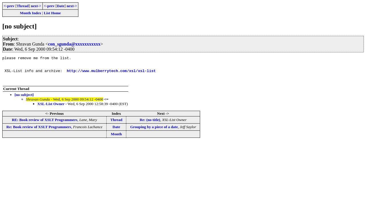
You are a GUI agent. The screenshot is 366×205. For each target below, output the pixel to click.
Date (60, 6)
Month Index (30, 13)
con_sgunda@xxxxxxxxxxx (74, 44)
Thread (23, 6)
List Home (52, 13)
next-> (36, 6)
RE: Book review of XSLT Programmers (44, 125)
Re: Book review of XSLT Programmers (38, 132)
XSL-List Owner (50, 109)
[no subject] (24, 100)
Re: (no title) (150, 125)
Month (116, 139)
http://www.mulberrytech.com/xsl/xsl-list (111, 74)
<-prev (9, 6)
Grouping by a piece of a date (154, 132)
